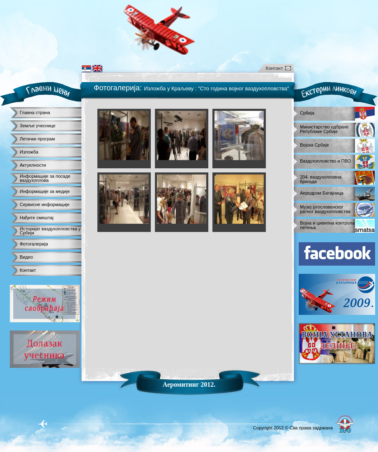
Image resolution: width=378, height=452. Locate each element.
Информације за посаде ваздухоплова (45, 178)
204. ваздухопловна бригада (320, 178)
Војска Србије (314, 145)
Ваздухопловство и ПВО (325, 161)
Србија (307, 113)
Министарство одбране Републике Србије (324, 128)
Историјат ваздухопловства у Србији (50, 230)
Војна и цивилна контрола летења (327, 224)
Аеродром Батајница (321, 193)
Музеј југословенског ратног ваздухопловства (325, 208)
